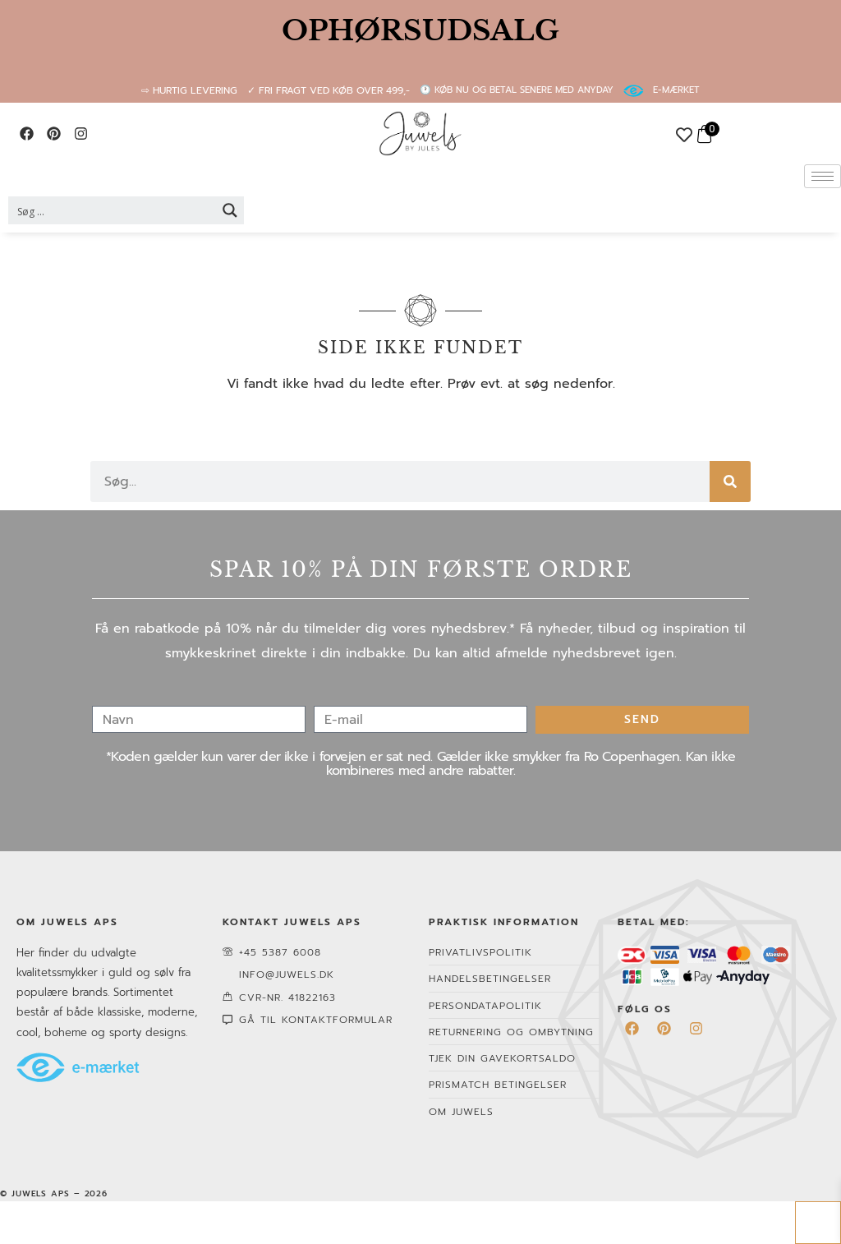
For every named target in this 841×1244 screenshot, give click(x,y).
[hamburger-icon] (822, 176)
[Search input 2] (113, 210)
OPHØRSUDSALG (420, 30)
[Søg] (730, 481)
